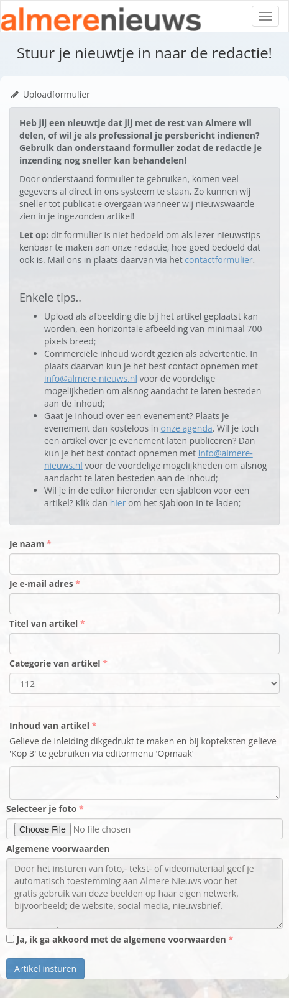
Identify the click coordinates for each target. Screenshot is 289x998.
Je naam (28, 544)
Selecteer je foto (42, 809)
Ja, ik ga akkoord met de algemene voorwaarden (117, 939)
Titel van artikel (44, 623)
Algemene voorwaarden (57, 848)
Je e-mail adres (42, 583)
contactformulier (218, 260)
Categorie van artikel (56, 663)
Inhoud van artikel (50, 725)
